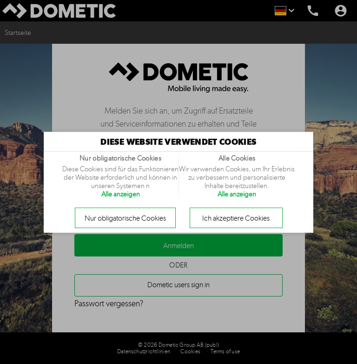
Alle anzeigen (120, 194)
